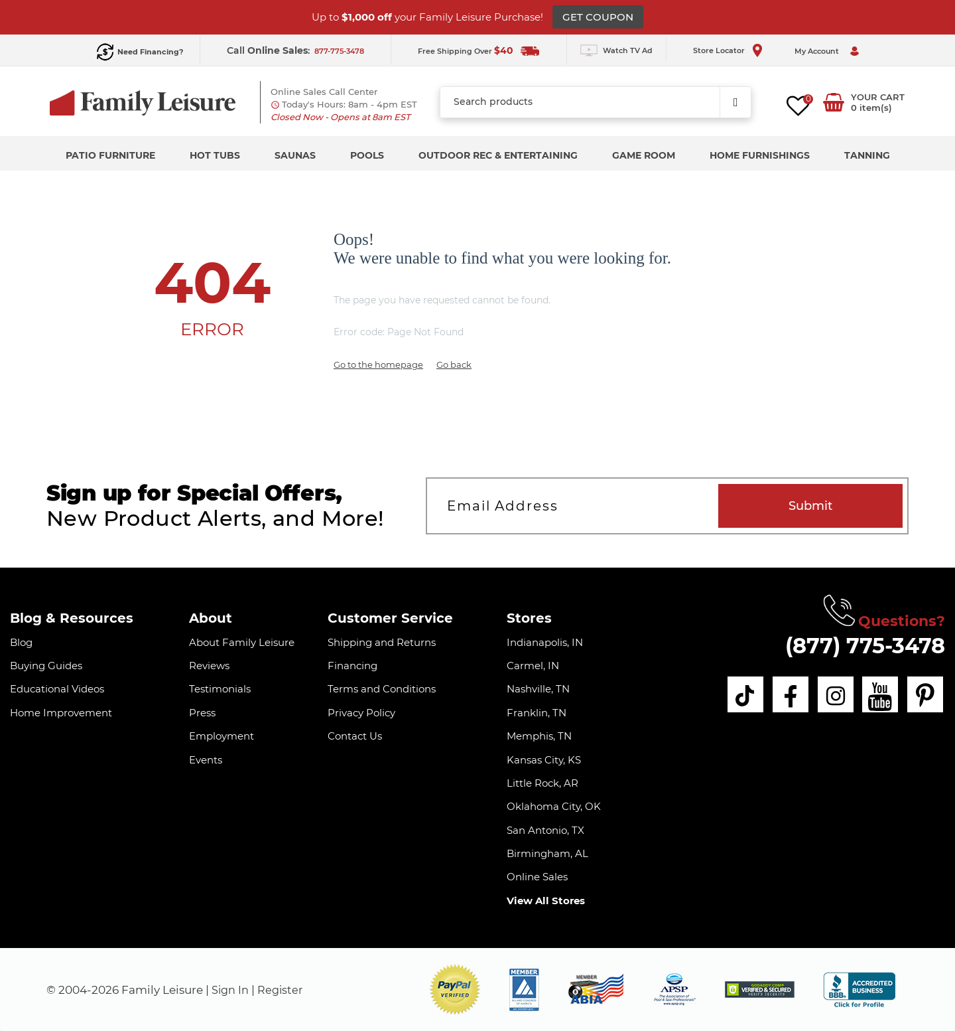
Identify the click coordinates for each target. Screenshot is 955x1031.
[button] (455, 989)
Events (205, 759)
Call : (269, 50)
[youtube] (877, 695)
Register (283, 989)
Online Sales (537, 876)
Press (202, 712)
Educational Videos (57, 688)
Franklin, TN (536, 712)
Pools (367, 155)
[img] (760, 989)
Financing (352, 665)
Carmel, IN (533, 665)
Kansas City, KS (544, 759)
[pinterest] (926, 695)
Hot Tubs (215, 155)
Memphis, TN (539, 736)
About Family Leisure (241, 642)
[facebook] (780, 695)
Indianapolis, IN (545, 642)
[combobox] (595, 102)
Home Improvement (61, 712)
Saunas (295, 155)
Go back (454, 364)
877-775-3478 (339, 51)
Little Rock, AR (542, 783)
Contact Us (355, 736)
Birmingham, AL (547, 853)
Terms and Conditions (382, 688)
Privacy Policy (361, 712)
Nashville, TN (538, 688)
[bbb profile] (859, 988)
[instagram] (829, 695)
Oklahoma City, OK (554, 806)
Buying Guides (46, 665)
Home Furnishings (760, 155)
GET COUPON (597, 17)
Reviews (209, 665)
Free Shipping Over (465, 51)
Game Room (643, 155)
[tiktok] (732, 695)
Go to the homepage (378, 364)
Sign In (231, 989)
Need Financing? (150, 51)
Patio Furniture (110, 155)
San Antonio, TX (545, 830)
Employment (221, 736)
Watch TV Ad (628, 50)
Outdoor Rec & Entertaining (498, 155)
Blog (21, 642)
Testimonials (220, 688)
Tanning (867, 155)
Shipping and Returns (382, 642)
